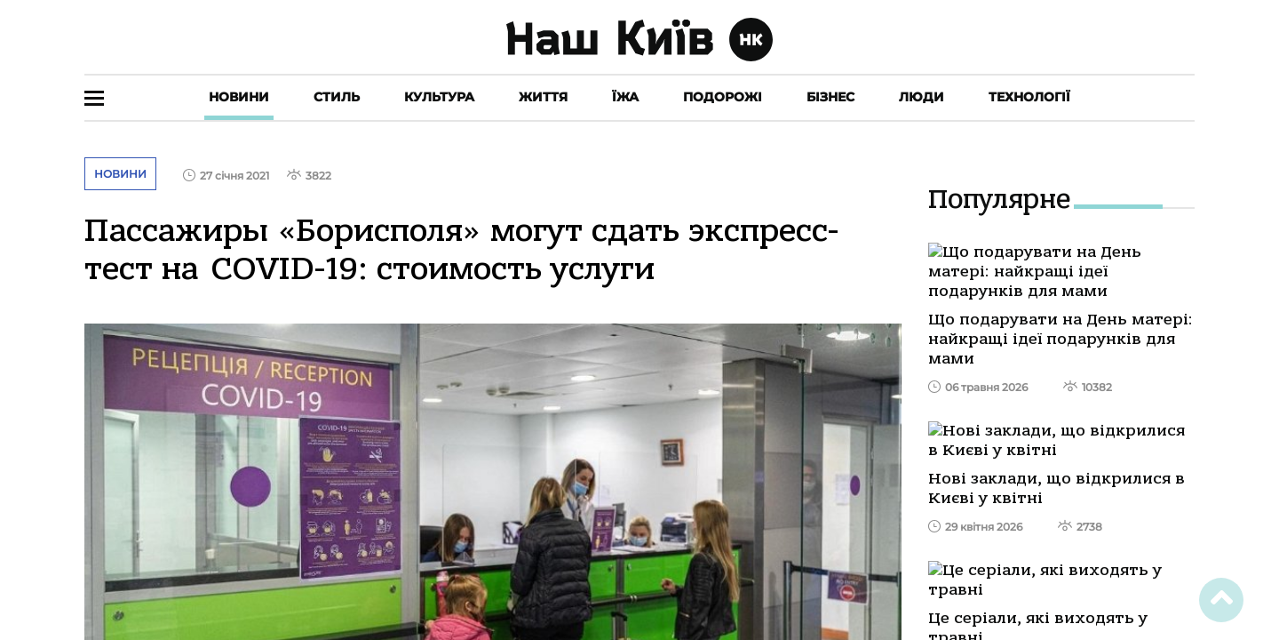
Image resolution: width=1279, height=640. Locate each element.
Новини (239, 97)
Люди (921, 97)
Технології (1029, 97)
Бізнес (830, 97)
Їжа (625, 97)
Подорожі (722, 97)
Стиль (337, 97)
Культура (439, 97)
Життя (543, 97)
